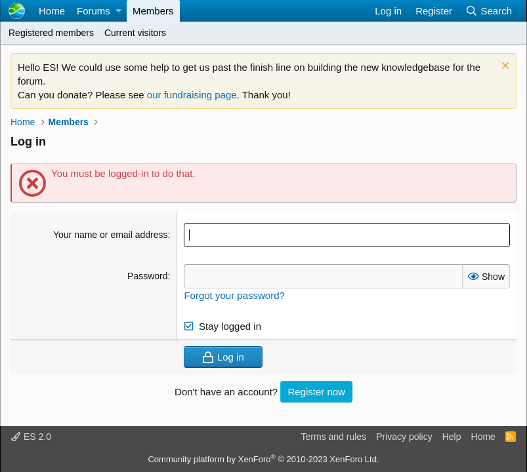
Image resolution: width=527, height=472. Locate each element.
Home (52, 10)
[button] (119, 11)
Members (153, 10)
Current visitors (135, 33)
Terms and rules (334, 436)
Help (451, 436)
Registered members (51, 33)
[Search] (488, 11)
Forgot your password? (234, 295)
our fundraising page (192, 94)
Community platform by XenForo (263, 459)
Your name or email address (110, 234)
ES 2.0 (31, 436)
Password (147, 276)
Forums (93, 10)
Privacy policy (404, 436)
